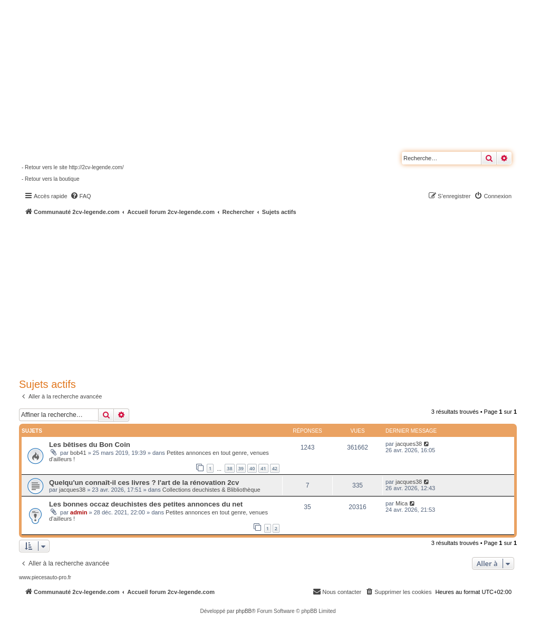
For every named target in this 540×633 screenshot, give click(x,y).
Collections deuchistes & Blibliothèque (211, 489)
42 (274, 468)
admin (78, 512)
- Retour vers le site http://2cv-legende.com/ (72, 167)
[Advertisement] (279, 295)
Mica (402, 503)
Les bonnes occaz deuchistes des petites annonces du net (146, 504)
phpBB (244, 611)
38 (229, 468)
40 (252, 468)
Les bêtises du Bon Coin (89, 445)
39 (241, 468)
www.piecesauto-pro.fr (45, 577)
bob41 (78, 453)
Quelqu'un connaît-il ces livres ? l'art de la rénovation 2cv (144, 482)
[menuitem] (80, 196)
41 (263, 468)
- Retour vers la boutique (51, 179)
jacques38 (409, 444)
